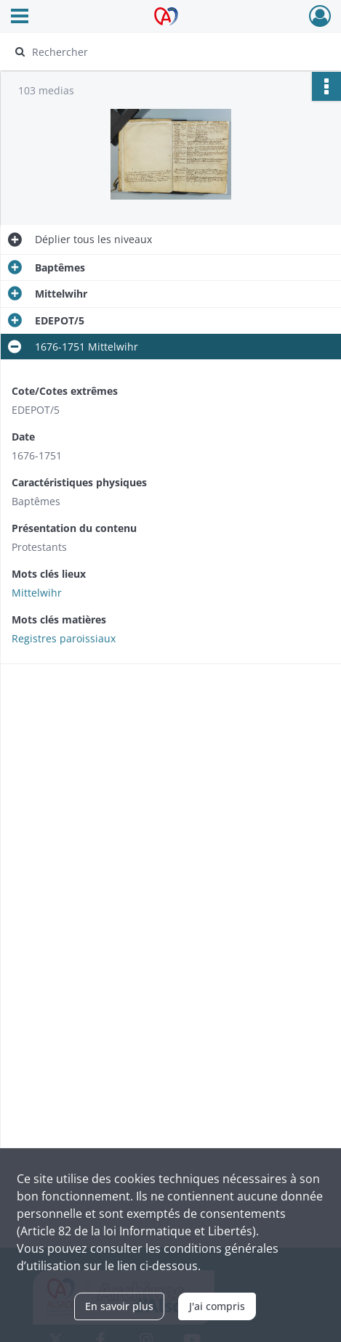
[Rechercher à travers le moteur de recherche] (164, 51)
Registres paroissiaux (64, 638)
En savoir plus (119, 1306)
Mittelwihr (37, 593)
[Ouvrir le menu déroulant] (19, 17)
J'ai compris (217, 1306)
